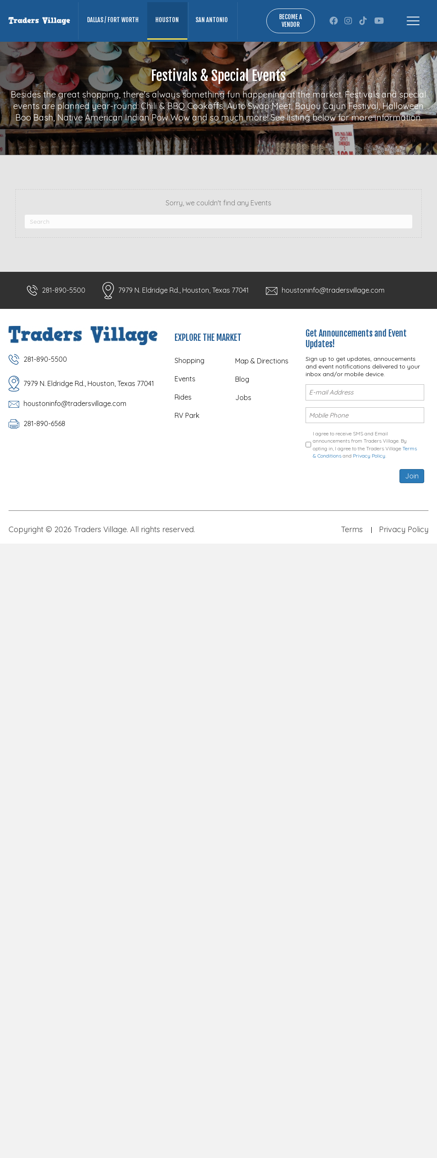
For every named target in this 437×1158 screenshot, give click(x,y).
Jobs (243, 397)
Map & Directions (261, 361)
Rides (183, 397)
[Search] (218, 221)
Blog (242, 379)
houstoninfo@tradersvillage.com (333, 290)
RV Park (187, 415)
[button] (333, 21)
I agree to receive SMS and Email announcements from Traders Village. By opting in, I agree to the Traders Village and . (365, 444)
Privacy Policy (369, 455)
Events (185, 378)
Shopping (189, 360)
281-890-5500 (63, 290)
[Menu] (413, 21)
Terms (352, 529)
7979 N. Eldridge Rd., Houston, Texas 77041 (183, 290)
